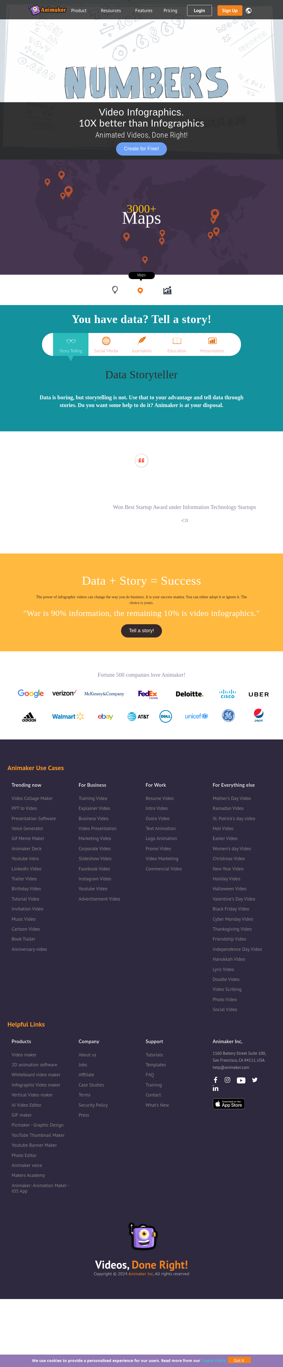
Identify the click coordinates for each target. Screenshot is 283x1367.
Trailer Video (24, 880)
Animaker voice (27, 1166)
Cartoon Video (26, 930)
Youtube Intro (25, 860)
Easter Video (225, 840)
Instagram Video (95, 880)
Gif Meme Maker (28, 840)
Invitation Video (27, 910)
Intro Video (157, 810)
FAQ (150, 1076)
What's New (157, 1106)
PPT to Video (24, 810)
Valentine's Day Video (234, 900)
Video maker (24, 1056)
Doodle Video (226, 980)
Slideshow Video (95, 860)
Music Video (24, 920)
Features (143, 10)
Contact (153, 1096)
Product (80, 10)
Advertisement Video (99, 900)
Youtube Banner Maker (34, 1146)
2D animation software (34, 1066)
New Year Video (228, 870)
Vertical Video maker (32, 1096)
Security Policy (93, 1106)
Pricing (170, 10)
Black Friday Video (231, 910)
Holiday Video (226, 880)
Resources (112, 10)
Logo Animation (161, 840)
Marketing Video (95, 840)
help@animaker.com (231, 1068)
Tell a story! (141, 632)
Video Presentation (98, 830)
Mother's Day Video (232, 799)
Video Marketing (162, 860)
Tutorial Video (25, 900)
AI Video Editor (26, 1106)
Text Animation (161, 830)
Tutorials (154, 1056)
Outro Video (157, 820)
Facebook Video (94, 870)
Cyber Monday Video (233, 920)
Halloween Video (230, 890)
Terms (85, 1096)
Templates (156, 1066)
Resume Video (160, 799)
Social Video (225, 1010)
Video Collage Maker (32, 799)
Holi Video (223, 830)
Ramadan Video (228, 810)
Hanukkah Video (229, 960)
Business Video (94, 820)
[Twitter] (254, 1082)
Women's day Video (232, 850)
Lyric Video (223, 970)
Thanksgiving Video (232, 930)
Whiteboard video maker (36, 1076)
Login (199, 10)
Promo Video (158, 850)
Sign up (230, 10)
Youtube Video (93, 890)
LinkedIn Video (26, 870)
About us (87, 1056)
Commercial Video (164, 870)
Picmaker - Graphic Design (38, 1126)
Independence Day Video (237, 950)
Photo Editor (24, 1156)
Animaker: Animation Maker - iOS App (40, 1189)
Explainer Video (94, 810)
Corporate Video (95, 850)
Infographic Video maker (36, 1086)
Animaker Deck (26, 850)
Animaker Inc (141, 1275)
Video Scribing (227, 991)
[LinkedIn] (215, 1091)
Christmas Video (229, 860)
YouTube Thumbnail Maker (38, 1136)
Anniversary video (29, 950)
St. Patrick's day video (234, 820)
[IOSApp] (229, 1104)
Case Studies (91, 1086)
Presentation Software (34, 820)
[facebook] (216, 1082)
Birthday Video (26, 890)
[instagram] (228, 1082)
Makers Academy (28, 1177)
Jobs (83, 1066)
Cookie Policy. (214, 1360)
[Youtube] (241, 1081)
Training (154, 1086)
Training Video (93, 799)
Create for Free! (141, 148)
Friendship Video (229, 940)
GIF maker (22, 1116)
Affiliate (87, 1076)
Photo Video (225, 1001)
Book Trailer (23, 940)
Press (84, 1116)
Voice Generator (27, 830)
